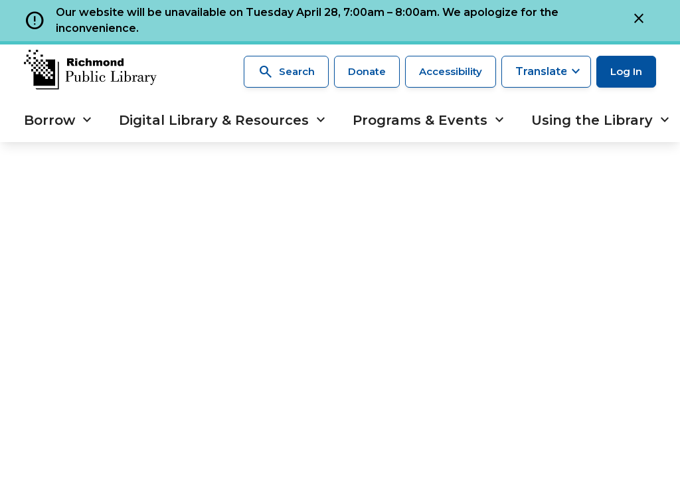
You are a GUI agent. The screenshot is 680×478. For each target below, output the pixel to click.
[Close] (639, 21)
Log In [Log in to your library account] (626, 71)
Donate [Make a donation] (367, 71)
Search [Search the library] (286, 71)
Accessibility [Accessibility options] (450, 71)
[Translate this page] (546, 72)
